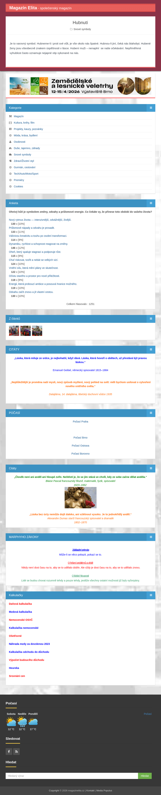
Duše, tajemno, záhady (27, 148)
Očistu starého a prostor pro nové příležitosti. (34, 275)
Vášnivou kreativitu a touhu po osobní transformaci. (38, 235)
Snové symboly (82, 29)
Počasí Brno (80, 437)
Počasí (148, 713)
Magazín (19, 116)
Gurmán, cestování (24, 167)
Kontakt (90, 790)
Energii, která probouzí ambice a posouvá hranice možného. (43, 283)
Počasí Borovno (81, 453)
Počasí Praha (80, 421)
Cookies (18, 186)
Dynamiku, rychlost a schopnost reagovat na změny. (38, 243)
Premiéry (19, 180)
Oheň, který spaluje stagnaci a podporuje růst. (35, 251)
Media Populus (104, 790)
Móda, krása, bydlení (26, 135)
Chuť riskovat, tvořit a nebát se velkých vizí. (33, 259)
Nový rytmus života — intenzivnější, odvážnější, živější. (40, 219)
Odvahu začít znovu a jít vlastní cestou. (31, 292)
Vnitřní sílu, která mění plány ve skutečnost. (33, 267)
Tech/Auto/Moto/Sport (26, 173)
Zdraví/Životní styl (24, 160)
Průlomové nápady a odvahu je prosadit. (32, 227)
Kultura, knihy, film (24, 122)
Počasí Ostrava (80, 445)
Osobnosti (19, 141)
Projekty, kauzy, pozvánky (28, 129)
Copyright (54, 790)
